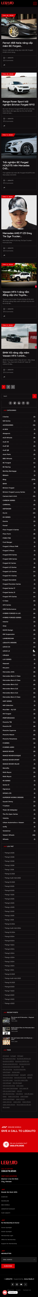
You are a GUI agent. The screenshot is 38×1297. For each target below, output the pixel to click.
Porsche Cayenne (19, 730)
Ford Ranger (19, 542)
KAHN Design (19, 630)
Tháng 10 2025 (10, 882)
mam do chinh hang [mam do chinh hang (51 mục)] (20, 1077)
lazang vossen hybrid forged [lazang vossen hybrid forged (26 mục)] (11, 1074)
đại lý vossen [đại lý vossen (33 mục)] (6, 1107)
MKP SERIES (19, 701)
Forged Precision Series (19, 584)
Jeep (19, 626)
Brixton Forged (19, 488)
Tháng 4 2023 (9, 1003)
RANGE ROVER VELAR (19, 764)
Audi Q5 (19, 446)
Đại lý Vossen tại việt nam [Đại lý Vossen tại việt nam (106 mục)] (24, 1104)
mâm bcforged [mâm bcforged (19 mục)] (7, 1083)
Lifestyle (19, 655)
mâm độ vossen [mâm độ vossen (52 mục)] (28, 1093)
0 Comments (9, 60)
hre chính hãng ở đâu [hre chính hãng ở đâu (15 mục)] (20, 1069)
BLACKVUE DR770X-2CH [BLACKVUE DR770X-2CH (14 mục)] (24, 1058)
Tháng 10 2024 (10, 932)
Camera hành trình (19, 496)
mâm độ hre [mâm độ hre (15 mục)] (19, 1093)
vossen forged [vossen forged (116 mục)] (24, 1096)
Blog (19, 479)
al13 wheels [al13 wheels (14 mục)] (6, 1056)
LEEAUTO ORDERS (19, 642)
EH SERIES (19, 517)
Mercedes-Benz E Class (19, 680)
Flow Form (19, 534)
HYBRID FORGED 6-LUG (19, 613)
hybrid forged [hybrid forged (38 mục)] (6, 1072)
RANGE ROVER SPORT (19, 760)
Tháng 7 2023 (9, 991)
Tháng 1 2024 (9, 970)
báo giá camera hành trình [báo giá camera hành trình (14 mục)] (10, 1064)
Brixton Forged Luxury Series (19, 492)
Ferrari (19, 525)
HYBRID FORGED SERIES (19, 617)
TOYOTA (19, 818)
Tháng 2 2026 (9, 865)
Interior (19, 622)
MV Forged (19, 714)
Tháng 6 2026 (9, 853)
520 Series (19, 421)
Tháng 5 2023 (9, 999)
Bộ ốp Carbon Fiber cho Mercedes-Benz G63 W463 (22, 1028)
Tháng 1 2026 (9, 869)
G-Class (19, 601)
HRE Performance (19, 609)
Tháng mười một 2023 (13, 978)
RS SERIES (19, 781)
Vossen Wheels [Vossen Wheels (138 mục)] (26, 1101)
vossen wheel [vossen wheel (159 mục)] (17, 1101)
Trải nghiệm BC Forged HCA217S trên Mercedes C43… (16, 168)
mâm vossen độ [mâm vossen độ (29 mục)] (23, 1088)
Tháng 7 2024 (9, 945)
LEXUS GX (19, 647)
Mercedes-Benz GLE (19, 688)
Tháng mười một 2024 (13, 928)
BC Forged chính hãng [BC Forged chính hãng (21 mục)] (9, 1058)
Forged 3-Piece (19, 550)
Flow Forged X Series (19, 530)
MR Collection (19, 705)
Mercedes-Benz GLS (19, 693)
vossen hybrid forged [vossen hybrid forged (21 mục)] (8, 1099)
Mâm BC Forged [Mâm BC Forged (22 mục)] (17, 1083)
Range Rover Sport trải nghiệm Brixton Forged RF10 (19, 106)
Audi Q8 (19, 450)
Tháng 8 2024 (9, 941)
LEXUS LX (19, 651)
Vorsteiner (19, 831)
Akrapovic (19, 433)
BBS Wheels (19, 458)
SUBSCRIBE (8, 1266)
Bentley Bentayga (19, 471)
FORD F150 (19, 538)
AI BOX (19, 429)
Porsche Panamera (19, 739)
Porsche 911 (19, 726)
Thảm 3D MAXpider (19, 810)
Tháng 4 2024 (9, 957)
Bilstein (19, 475)
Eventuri (4, 1197)
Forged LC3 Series (19, 567)
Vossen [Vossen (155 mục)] (5, 1096)
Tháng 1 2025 (9, 920)
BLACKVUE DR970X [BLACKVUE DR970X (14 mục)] (8, 1061)
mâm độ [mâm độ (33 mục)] (19, 1091)
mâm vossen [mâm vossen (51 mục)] (19, 1085)
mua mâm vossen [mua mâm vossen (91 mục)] (8, 1080)
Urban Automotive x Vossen (19, 822)
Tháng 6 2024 (9, 949)
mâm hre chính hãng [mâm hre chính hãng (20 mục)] (9, 1085)
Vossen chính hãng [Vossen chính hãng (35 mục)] (13, 1096)
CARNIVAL (19, 504)
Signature (19, 789)
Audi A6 (19, 442)
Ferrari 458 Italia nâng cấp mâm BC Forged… (18, 44)
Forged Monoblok (19, 580)
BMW (19, 484)
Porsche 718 (19, 722)
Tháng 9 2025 (9, 886)
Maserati (19, 663)
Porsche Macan (19, 735)
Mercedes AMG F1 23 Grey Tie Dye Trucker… (17, 238)
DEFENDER (19, 509)
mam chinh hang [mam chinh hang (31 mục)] (8, 1077)
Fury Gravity (5, 1213)
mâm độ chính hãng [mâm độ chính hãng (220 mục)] (8, 1093)
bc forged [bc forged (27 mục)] (13, 1056)
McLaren (19, 668)
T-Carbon (19, 806)
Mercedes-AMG (19, 672)
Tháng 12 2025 (10, 874)
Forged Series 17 (19, 588)
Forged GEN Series (19, 559)
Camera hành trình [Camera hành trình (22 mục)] (24, 1064)
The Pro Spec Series (19, 814)
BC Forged (19, 463)
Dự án (19, 513)
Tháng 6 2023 (9, 995)
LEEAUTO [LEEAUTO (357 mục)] (30, 1074)
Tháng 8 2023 (9, 987)
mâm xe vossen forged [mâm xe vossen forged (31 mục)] (9, 1091)
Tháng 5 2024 (9, 953)
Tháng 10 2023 (10, 982)
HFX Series (19, 605)
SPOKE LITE (19, 793)
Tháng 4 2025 (9, 907)
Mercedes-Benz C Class (19, 676)
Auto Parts (19, 454)
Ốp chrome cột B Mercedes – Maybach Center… (22, 1018)
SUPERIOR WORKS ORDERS (19, 797)
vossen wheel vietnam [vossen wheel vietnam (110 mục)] (9, 1104)
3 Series (19, 417)
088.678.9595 (20, 1145)
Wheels (19, 839)
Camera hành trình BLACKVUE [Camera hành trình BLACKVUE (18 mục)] (11, 1066)
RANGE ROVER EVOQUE (19, 755)
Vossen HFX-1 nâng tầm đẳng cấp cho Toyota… (16, 296)
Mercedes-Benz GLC (19, 684)
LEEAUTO (10, 58)
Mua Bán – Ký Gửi (19, 709)
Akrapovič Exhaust (8, 1209)
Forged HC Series (19, 563)
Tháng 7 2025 (9, 895)
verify (19, 827)
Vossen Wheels (19, 835)
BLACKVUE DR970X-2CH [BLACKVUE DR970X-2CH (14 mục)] (22, 1061)
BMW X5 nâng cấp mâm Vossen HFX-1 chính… (16, 357)
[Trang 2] (8, 387)
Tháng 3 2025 (9, 911)
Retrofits (19, 768)
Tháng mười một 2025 (13, 878)
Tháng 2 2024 (9, 966)
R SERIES (19, 743)
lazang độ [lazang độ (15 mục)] (23, 1074)
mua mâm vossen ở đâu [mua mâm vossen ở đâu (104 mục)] (21, 1080)
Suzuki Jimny (19, 801)
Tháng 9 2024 (9, 936)
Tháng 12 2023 (10, 974)
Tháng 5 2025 (9, 903)
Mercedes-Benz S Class (19, 697)
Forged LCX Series (19, 571)
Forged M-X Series (19, 576)
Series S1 (19, 785)
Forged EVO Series (19, 555)
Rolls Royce (19, 772)
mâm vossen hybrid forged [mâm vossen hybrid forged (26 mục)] (10, 1088)
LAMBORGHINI (19, 638)
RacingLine (5, 1201)
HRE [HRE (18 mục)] (22, 1066)
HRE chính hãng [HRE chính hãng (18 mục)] (7, 1069)
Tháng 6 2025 (9, 899)
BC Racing (19, 467)
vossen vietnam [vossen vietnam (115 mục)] (20, 1099)
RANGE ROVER (19, 751)
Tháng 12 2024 (10, 924)
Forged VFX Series (19, 596)
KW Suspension (19, 634)
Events (19, 521)
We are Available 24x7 (21, 1143)
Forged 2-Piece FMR (19, 546)
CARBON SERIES (19, 500)
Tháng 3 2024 (9, 961)
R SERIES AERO (19, 747)
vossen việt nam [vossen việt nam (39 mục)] (7, 1101)
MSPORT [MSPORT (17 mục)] (29, 1077)
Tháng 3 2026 (9, 861)
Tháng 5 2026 (9, 857)
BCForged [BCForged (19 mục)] (20, 1056)
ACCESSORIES (19, 425)
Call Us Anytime (7, 1169)
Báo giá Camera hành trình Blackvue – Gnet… (22, 1038)
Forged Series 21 (19, 592)
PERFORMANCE (19, 718)
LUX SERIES (19, 659)
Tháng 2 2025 (9, 915)
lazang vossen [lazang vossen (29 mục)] (16, 1072)
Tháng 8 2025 (9, 890)
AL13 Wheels (19, 438)
